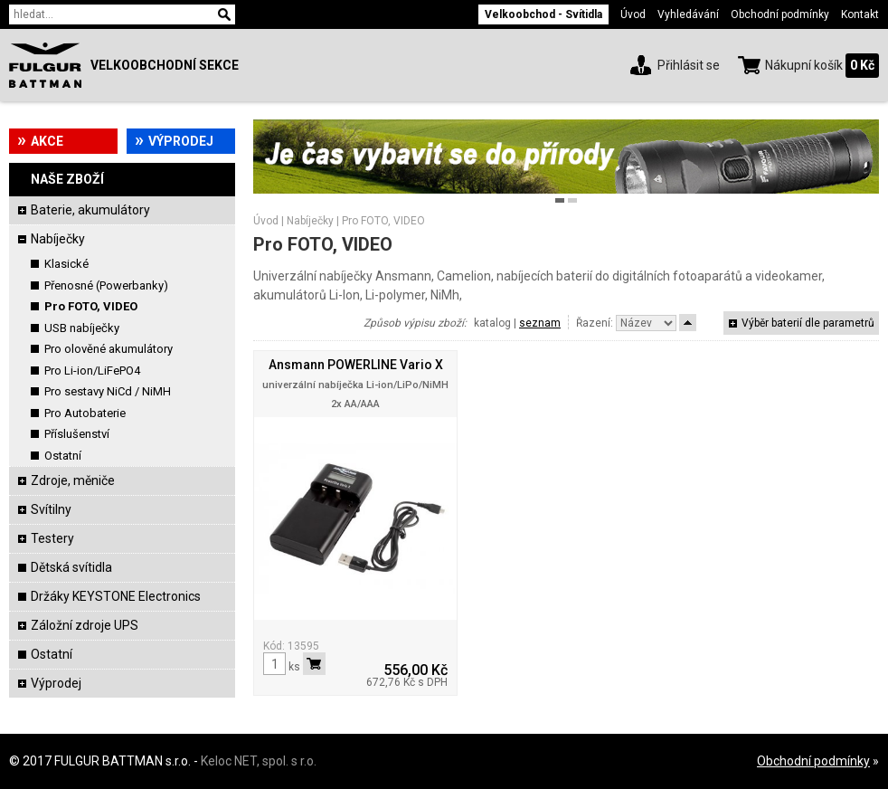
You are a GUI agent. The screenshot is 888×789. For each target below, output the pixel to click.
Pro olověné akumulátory (108, 349)
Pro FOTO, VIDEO (90, 306)
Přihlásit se (688, 65)
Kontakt (860, 14)
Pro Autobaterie (85, 413)
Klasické (66, 264)
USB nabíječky (81, 328)
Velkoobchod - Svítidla (543, 14)
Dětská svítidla (71, 567)
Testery (52, 538)
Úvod (633, 14)
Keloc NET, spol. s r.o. (258, 761)
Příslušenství (76, 434)
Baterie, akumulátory (90, 210)
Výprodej (180, 141)
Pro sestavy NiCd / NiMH (107, 391)
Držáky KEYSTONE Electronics (116, 596)
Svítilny (51, 509)
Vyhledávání (688, 14)
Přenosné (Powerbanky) (106, 285)
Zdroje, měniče (73, 480)
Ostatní (62, 455)
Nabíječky (58, 239)
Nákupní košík (804, 65)
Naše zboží (67, 179)
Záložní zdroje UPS (84, 625)
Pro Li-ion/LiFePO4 (92, 370)
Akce (47, 141)
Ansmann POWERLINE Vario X (356, 364)
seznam (540, 323)
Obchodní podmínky (780, 14)
